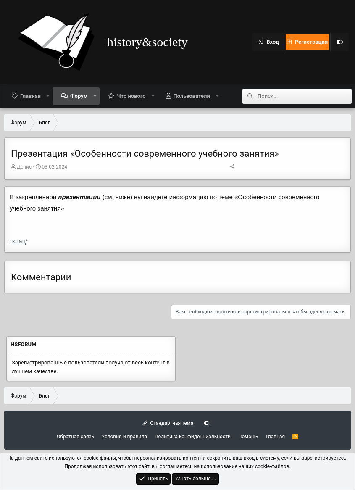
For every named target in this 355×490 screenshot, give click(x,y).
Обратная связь (75, 437)
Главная (30, 96)
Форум (79, 96)
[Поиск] (305, 96)
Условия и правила (124, 437)
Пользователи (192, 96)
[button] (48, 95)
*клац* (19, 241)
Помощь (248, 437)
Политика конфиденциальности (193, 437)
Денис (24, 167)
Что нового (131, 96)
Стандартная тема (167, 423)
